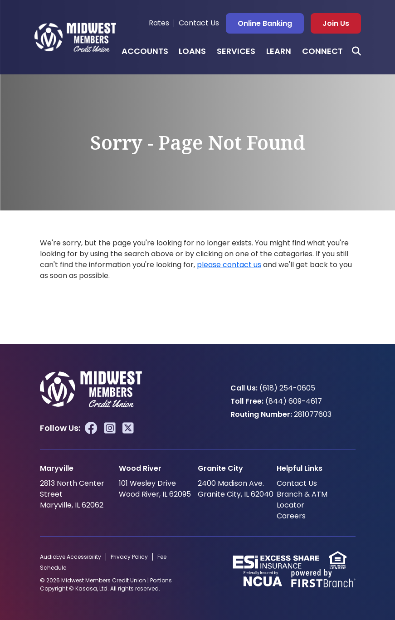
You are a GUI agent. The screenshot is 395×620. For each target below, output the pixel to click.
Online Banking (265, 23)
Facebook (91, 428)
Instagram (110, 428)
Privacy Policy (129, 557)
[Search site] (356, 51)
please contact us (229, 264)
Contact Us (199, 23)
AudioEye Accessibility (70, 557)
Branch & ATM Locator (302, 499)
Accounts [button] (145, 51)
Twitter (128, 428)
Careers (291, 516)
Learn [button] (278, 51)
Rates (159, 23)
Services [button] (236, 51)
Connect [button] (322, 51)
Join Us (335, 23)
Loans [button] (192, 51)
